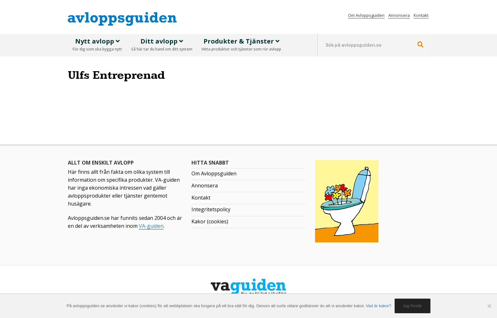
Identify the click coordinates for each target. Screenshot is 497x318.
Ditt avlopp (161, 45)
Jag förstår (412, 305)
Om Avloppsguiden (366, 15)
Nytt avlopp (97, 45)
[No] (489, 306)
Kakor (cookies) (209, 221)
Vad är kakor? (378, 305)
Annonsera (399, 15)
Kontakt (421, 15)
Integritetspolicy (210, 209)
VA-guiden (151, 225)
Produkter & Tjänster (241, 45)
